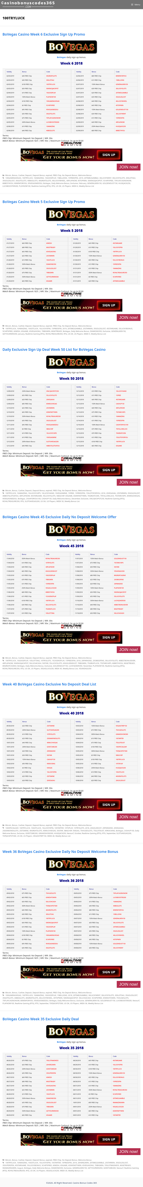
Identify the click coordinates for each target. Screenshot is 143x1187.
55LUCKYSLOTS (51, 395)
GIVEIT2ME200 (52, 747)
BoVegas (61, 57)
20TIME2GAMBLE (122, 93)
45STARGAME (117, 243)
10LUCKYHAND (121, 391)
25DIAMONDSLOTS (53, 738)
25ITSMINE (50, 726)
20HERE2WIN (51, 1065)
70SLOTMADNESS (52, 1060)
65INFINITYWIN (51, 412)
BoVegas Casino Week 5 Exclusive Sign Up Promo (44, 201)
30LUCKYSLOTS (121, 89)
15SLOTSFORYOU (122, 437)
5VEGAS (49, 768)
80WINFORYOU (121, 76)
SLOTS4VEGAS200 (52, 442)
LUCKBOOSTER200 (52, 122)
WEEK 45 (58, 668)
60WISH (49, 243)
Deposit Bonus (39, 175)
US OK (58, 186)
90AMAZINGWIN (118, 1103)
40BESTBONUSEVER (121, 605)
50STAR (116, 567)
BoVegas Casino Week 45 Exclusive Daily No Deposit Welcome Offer (59, 516)
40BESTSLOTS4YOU (53, 446)
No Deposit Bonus (69, 175)
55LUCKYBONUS (118, 260)
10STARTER (120, 738)
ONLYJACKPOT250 (52, 391)
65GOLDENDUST (51, 571)
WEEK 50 (60, 501)
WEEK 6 (75, 186)
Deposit (28, 175)
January (21, 334)
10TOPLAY (119, 764)
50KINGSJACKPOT (52, 89)
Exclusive (74, 183)
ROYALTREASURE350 (120, 273)
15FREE (118, 395)
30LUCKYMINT (121, 114)
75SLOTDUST (120, 743)
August (20, 1168)
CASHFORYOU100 (122, 425)
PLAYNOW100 (51, 97)
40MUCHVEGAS (52, 743)
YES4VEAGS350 (119, 571)
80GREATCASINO (120, 575)
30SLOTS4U (50, 80)
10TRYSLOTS (50, 563)
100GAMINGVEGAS (52, 101)
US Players (66, 186)
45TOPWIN (119, 105)
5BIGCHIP (49, 429)
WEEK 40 (51, 836)
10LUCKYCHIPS (51, 433)
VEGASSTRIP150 (121, 726)
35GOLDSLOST (121, 97)
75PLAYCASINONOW (53, 118)
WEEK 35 (63, 1170)
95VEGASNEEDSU (52, 110)
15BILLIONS (120, 80)
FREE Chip (57, 175)
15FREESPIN (120, 118)
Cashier (21, 175)
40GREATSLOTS (51, 76)
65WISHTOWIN (51, 897)
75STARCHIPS (120, 412)
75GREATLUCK (51, 609)
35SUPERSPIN (51, 1073)
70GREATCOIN (121, 433)
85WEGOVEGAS (51, 404)
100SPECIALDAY (121, 747)
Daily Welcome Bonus (60, 183)
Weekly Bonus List (86, 186)
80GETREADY (50, 247)
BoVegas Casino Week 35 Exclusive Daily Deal (41, 1019)
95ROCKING (51, 764)
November (87, 666)
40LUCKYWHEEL (121, 101)
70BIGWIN (50, 273)
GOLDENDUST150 (122, 110)
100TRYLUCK (50, 84)
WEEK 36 (83, 1003)
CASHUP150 (120, 404)
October (78, 833)
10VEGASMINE (51, 437)
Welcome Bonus (84, 175)
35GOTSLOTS (50, 114)
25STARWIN (50, 256)
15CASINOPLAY (51, 596)
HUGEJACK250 (121, 126)
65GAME (49, 281)
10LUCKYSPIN (117, 247)
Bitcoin (8, 175)
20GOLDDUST (120, 780)
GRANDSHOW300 (122, 734)
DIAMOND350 (51, 264)
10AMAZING (50, 126)
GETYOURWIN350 (52, 277)
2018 (103, 493)
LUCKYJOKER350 (119, 601)
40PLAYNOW (120, 122)
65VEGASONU (51, 252)
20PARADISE (118, 584)
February (82, 183)
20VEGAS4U (50, 400)
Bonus (14, 175)
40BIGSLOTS (50, 131)
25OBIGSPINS (119, 580)
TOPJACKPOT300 (121, 751)
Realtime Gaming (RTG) (41, 186)
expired (49, 175)
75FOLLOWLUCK (121, 429)
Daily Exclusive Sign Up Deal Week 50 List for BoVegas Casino (54, 349)
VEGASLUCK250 (51, 588)
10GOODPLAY (51, 93)
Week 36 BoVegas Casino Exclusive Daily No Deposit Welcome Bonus (60, 851)
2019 (81, 178)
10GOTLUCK (50, 260)
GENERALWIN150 (122, 84)
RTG (53, 186)
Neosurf (70, 833)
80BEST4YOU (120, 131)
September (111, 833)
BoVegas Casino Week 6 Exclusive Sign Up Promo (44, 34)
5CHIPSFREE (50, 105)
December (76, 498)
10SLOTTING (50, 613)
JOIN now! (128, 167)
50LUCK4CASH (119, 613)
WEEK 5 (87, 334)
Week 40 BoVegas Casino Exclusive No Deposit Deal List (49, 684)
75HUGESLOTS (121, 730)
